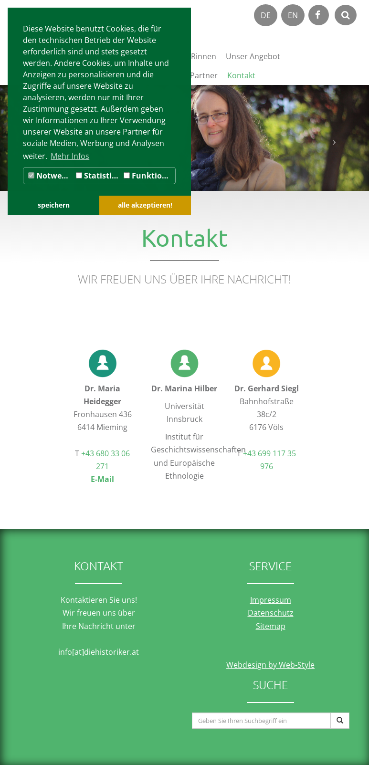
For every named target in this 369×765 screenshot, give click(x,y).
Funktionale (149, 175)
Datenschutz (271, 613)
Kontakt (241, 75)
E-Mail (102, 479)
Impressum (270, 600)
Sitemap (270, 626)
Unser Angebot (253, 56)
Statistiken (98, 175)
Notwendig (51, 175)
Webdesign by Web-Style (270, 665)
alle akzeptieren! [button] (145, 205)
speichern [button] (54, 205)
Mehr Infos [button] (70, 156)
